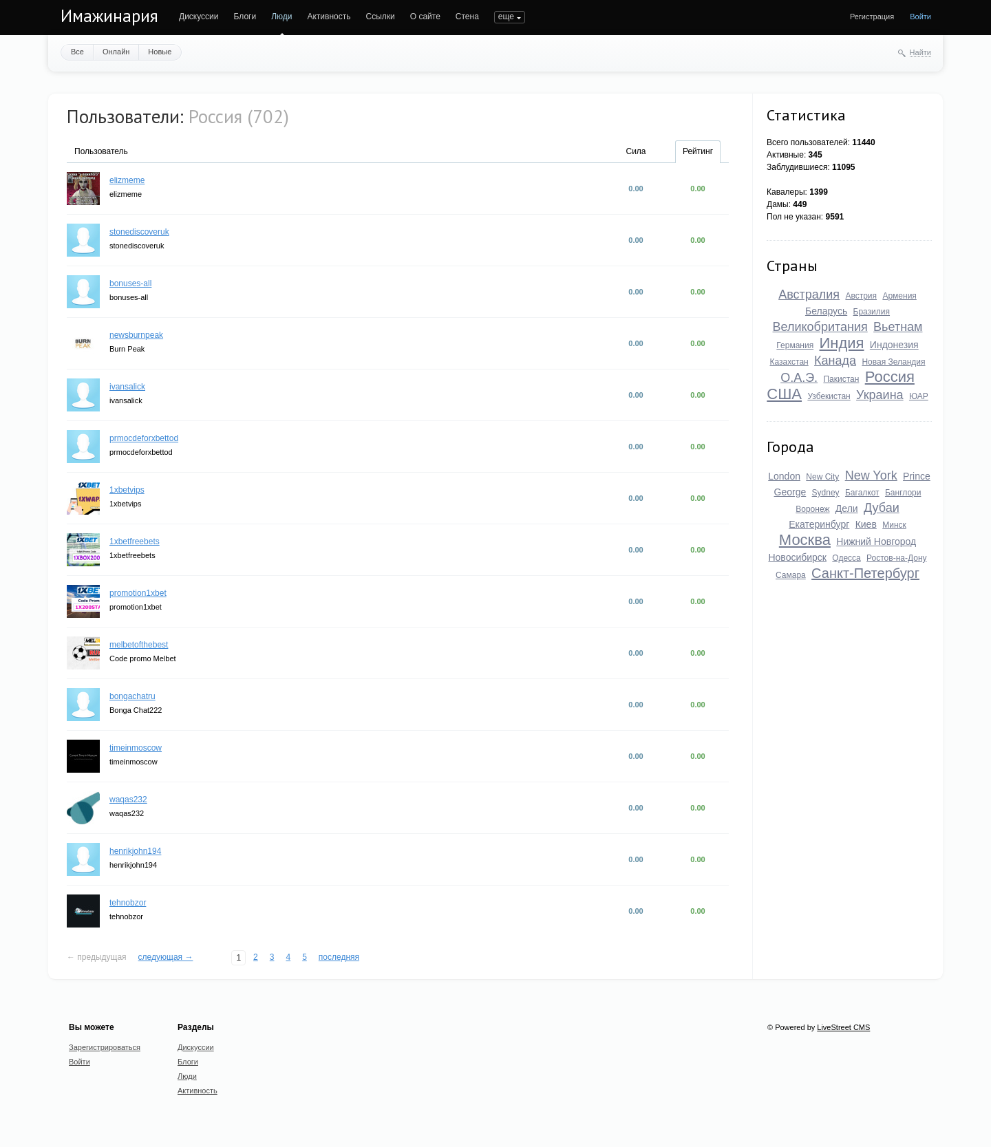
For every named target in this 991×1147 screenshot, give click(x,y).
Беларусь (826, 311)
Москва (805, 539)
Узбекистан (828, 396)
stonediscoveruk (139, 232)
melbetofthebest (138, 645)
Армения (899, 296)
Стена (467, 16)
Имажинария (109, 16)
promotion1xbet (138, 593)
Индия (842, 343)
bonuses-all (130, 283)
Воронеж (812, 509)
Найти (920, 52)
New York (871, 475)
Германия (794, 345)
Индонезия (894, 344)
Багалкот (862, 492)
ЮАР (918, 396)
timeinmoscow (135, 748)
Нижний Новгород (876, 541)
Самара (791, 575)
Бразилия (872, 312)
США (784, 394)
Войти (920, 16)
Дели (846, 508)
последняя (339, 957)
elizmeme (127, 180)
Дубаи (881, 508)
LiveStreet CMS (843, 1027)
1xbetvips (127, 490)
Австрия (861, 296)
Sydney (826, 492)
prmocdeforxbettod (143, 438)
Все (77, 51)
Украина (880, 395)
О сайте (425, 16)
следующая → (165, 957)
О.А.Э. (799, 378)
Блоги (245, 16)
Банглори (903, 492)
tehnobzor (127, 903)
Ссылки (379, 16)
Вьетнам (897, 327)
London (784, 476)
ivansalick (127, 387)
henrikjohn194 (135, 851)
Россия (890, 376)
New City (822, 477)
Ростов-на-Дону (896, 558)
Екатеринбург (819, 524)
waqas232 (128, 799)
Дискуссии (199, 16)
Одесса (846, 558)
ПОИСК (508, 16)
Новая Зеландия (893, 362)
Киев (866, 524)
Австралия (809, 294)
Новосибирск (797, 557)
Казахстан (788, 362)
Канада (835, 360)
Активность (328, 16)
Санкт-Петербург (865, 573)
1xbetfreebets (134, 541)
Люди (281, 16)
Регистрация (872, 16)
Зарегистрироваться (104, 1047)
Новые (159, 51)
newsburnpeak (136, 335)
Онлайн (116, 51)
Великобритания (820, 327)
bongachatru (132, 696)
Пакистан (841, 379)
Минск (894, 525)
